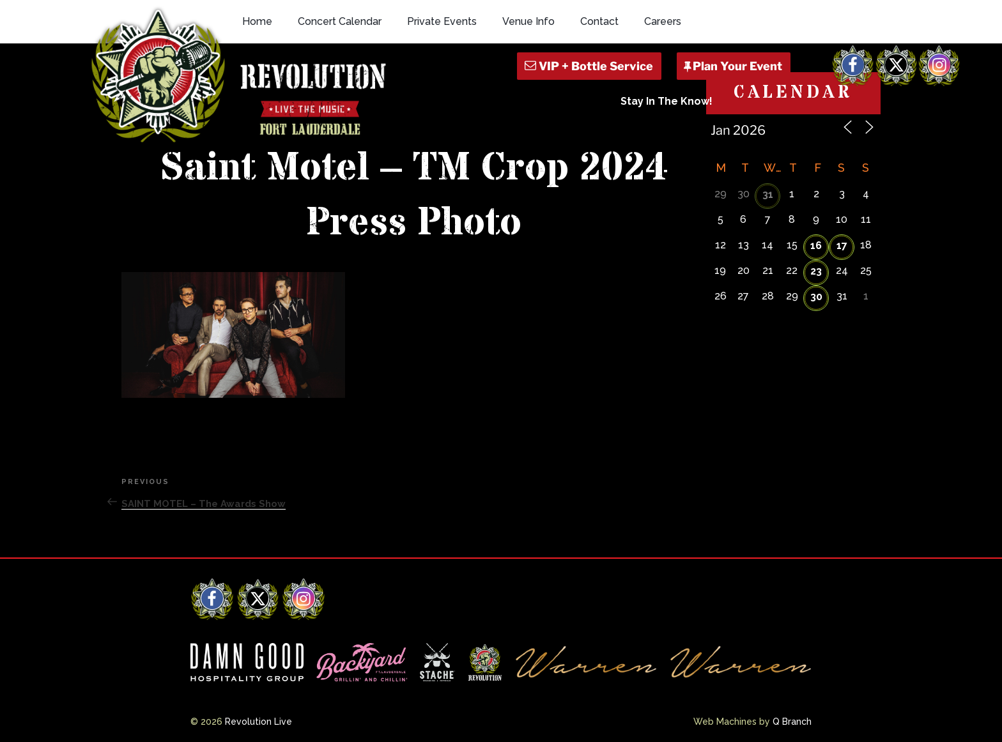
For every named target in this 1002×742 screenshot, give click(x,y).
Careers (662, 21)
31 (767, 194)
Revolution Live (258, 721)
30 (816, 297)
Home (257, 21)
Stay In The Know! (666, 101)
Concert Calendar (340, 21)
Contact (599, 21)
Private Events (442, 21)
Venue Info (528, 21)
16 (816, 245)
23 (816, 271)
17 (841, 245)
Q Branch (792, 721)
